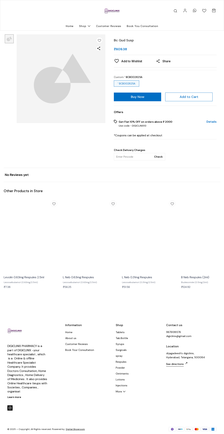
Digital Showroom (75, 429)
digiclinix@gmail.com (178, 336)
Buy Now (137, 97)
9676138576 (173, 332)
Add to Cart (189, 97)
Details (211, 122)
